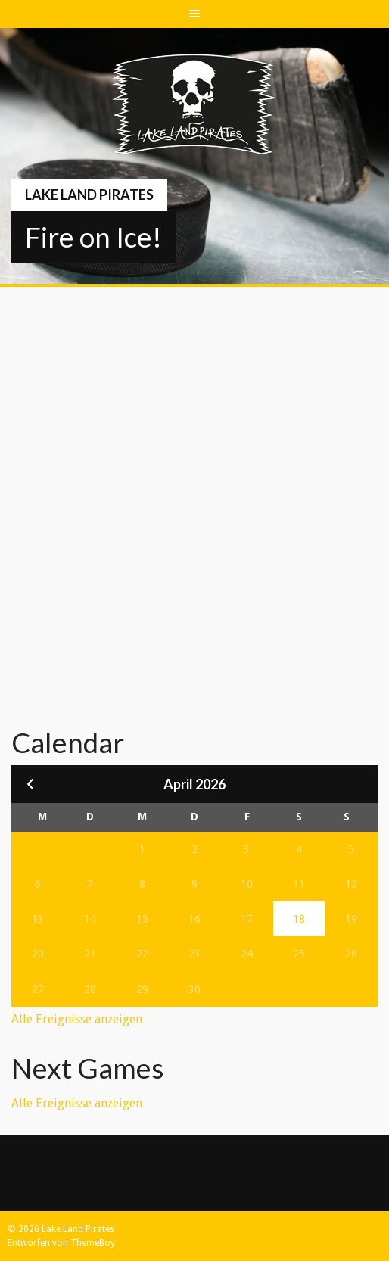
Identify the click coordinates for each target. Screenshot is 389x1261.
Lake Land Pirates (89, 194)
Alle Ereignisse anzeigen (76, 1019)
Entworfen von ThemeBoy (61, 1243)
